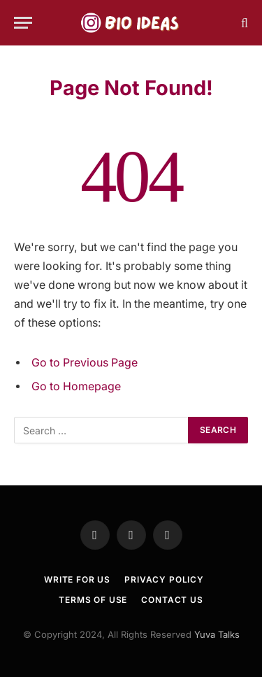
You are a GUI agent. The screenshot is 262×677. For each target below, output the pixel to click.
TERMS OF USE (93, 599)
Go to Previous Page (84, 362)
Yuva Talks (217, 634)
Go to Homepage (76, 386)
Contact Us (172, 599)
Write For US (77, 579)
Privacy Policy (164, 579)
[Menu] (23, 22)
